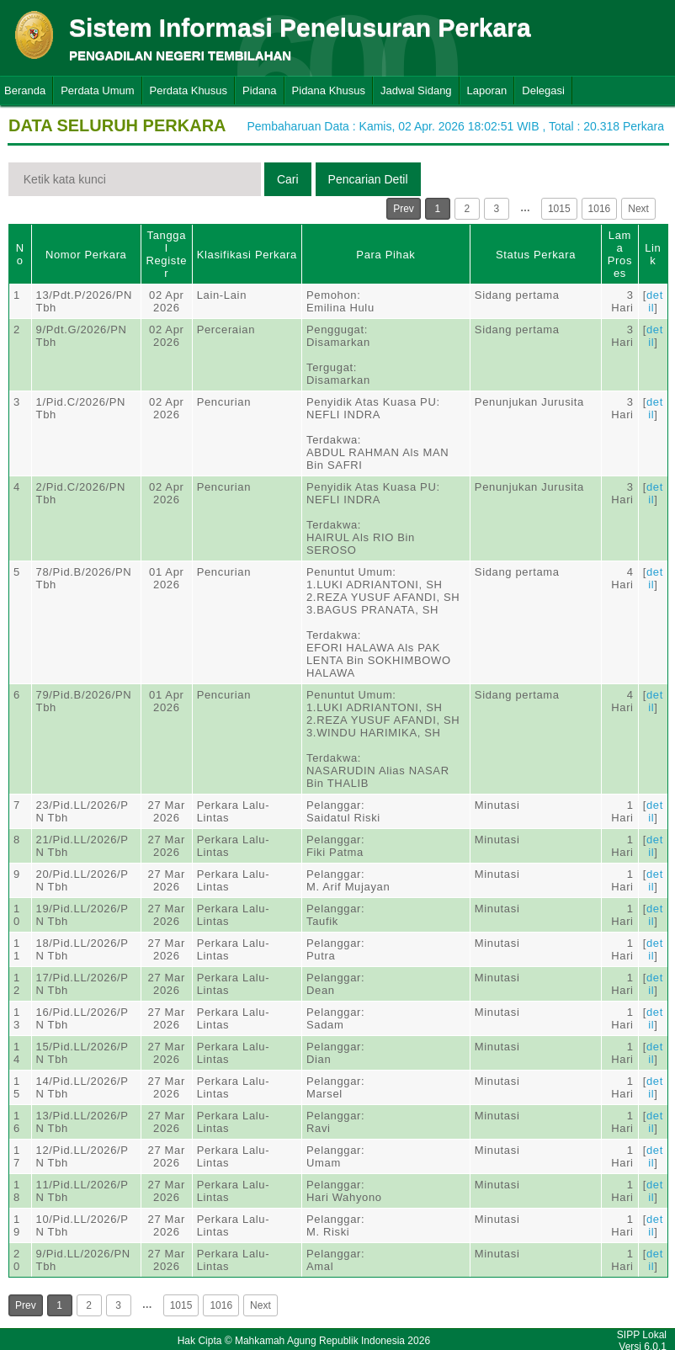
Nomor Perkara (86, 254)
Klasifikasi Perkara (247, 254)
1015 (559, 209)
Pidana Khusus (328, 90)
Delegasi (543, 90)
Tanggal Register (166, 254)
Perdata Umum (97, 90)
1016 (599, 209)
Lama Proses (620, 254)
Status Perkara (536, 254)
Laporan (487, 90)
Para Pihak (385, 254)
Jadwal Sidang (416, 90)
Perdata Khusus (189, 90)
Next (638, 209)
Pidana (259, 90)
